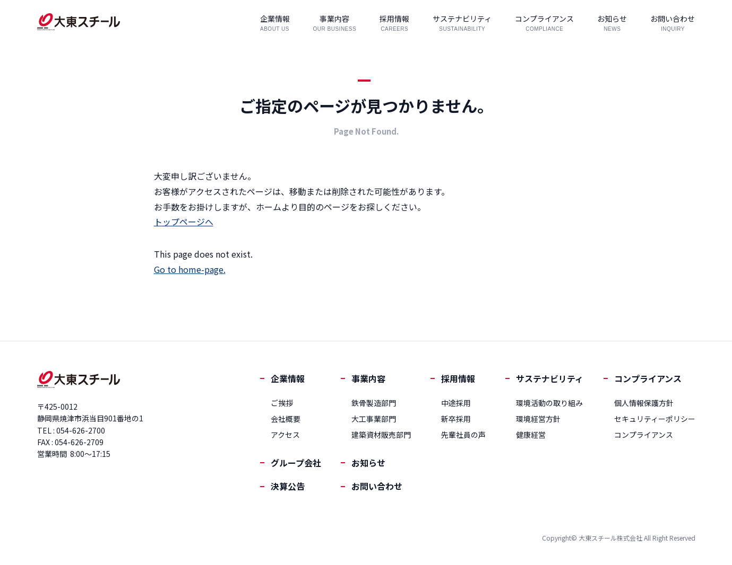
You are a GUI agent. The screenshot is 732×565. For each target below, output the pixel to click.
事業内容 (368, 378)
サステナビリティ (549, 378)
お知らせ (368, 462)
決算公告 (288, 486)
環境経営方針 (538, 418)
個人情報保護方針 (644, 403)
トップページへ (183, 221)
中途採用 (456, 403)
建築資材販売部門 (381, 434)
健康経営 (531, 434)
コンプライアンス (648, 378)
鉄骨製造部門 (373, 403)
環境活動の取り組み (549, 403)
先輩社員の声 (463, 434)
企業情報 (288, 378)
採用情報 (458, 378)
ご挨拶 (282, 403)
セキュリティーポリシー (654, 418)
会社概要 (285, 418)
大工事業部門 (373, 418)
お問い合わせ (376, 486)
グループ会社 (296, 462)
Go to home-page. (190, 269)
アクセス (285, 434)
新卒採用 (456, 418)
